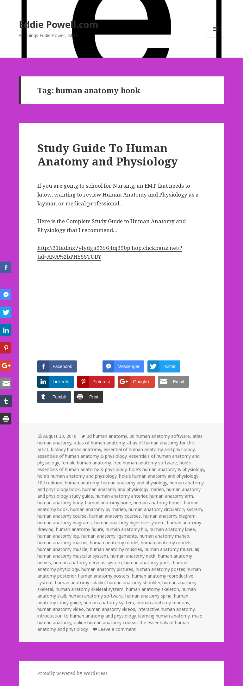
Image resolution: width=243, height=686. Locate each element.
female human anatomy (86, 463)
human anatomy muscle (62, 549)
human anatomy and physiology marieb (123, 489)
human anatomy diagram (169, 516)
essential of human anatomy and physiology (149, 449)
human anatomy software (96, 596)
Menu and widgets (215, 37)
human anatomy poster (160, 569)
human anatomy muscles (116, 549)
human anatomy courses (115, 516)
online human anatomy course (105, 622)
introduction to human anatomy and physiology (86, 616)
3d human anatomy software (159, 436)
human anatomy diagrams (64, 523)
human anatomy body (60, 503)
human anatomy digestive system (129, 523)
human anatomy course (62, 516)
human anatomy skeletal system (89, 589)
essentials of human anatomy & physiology (82, 456)
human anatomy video (60, 609)
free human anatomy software (145, 463)
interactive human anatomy (166, 609)
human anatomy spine (148, 596)
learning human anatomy (164, 616)
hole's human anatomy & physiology (166, 469)
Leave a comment (117, 629)
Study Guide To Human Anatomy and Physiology (107, 154)
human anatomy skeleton (152, 589)
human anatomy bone (108, 503)
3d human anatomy (107, 436)
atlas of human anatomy (99, 443)
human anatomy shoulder (133, 582)
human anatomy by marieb (98, 509)
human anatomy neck (132, 556)
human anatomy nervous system (87, 563)
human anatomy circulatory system (165, 509)
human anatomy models (166, 543)
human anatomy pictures (107, 569)
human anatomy (82, 483)
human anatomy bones (158, 503)
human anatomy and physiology (134, 483)
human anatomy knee (172, 529)
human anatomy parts (147, 563)
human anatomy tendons (163, 602)
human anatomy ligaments (109, 536)
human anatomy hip (126, 529)
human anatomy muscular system (72, 556)
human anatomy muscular (171, 549)
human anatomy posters (103, 576)
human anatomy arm (171, 496)
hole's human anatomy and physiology (76, 476)
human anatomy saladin (80, 582)
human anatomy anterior (121, 496)
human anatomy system (109, 602)
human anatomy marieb (164, 536)
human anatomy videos (110, 609)
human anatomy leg (58, 536)
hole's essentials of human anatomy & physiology (114, 466)
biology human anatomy (76, 449)
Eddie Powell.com (58, 24)
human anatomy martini (62, 543)
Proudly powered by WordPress (72, 673)
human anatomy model (114, 543)
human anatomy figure (79, 529)
